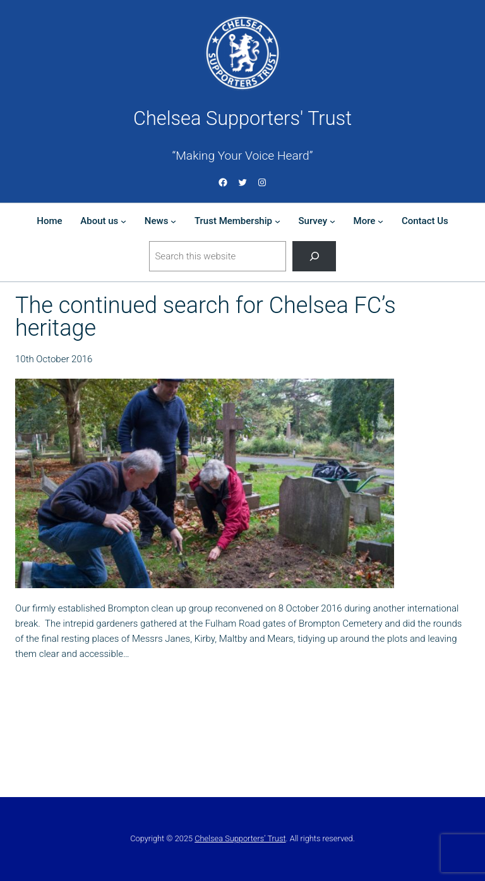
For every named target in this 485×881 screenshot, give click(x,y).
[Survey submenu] (332, 221)
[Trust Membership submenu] (277, 221)
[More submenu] (380, 221)
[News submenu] (173, 221)
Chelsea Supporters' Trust (242, 118)
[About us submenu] (123, 221)
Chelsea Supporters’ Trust (240, 838)
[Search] (313, 256)
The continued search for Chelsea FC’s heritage (205, 317)
